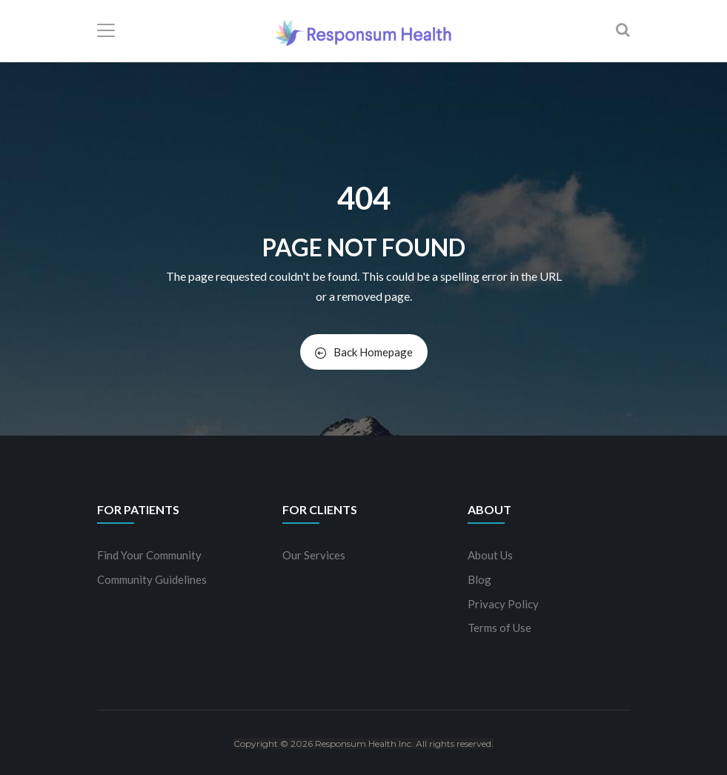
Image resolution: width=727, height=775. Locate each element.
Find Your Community (149, 555)
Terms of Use (499, 627)
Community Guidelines (152, 579)
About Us (490, 555)
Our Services (313, 555)
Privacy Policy (503, 604)
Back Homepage (364, 352)
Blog (479, 579)
